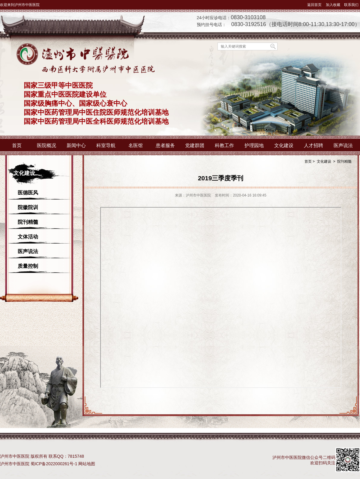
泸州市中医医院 (14, 463)
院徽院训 (28, 207)
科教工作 (224, 145)
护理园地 (254, 145)
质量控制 (28, 266)
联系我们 (351, 5)
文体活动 (28, 237)
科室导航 (106, 145)
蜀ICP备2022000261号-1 (54, 463)
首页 (17, 145)
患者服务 (165, 145)
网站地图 (86, 463)
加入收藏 (333, 5)
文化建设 (283, 145)
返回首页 (314, 5)
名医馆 (135, 145)
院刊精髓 (28, 222)
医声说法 (343, 145)
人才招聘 (313, 145)
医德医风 (28, 193)
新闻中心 (76, 145)
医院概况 (46, 145)
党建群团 (194, 145)
